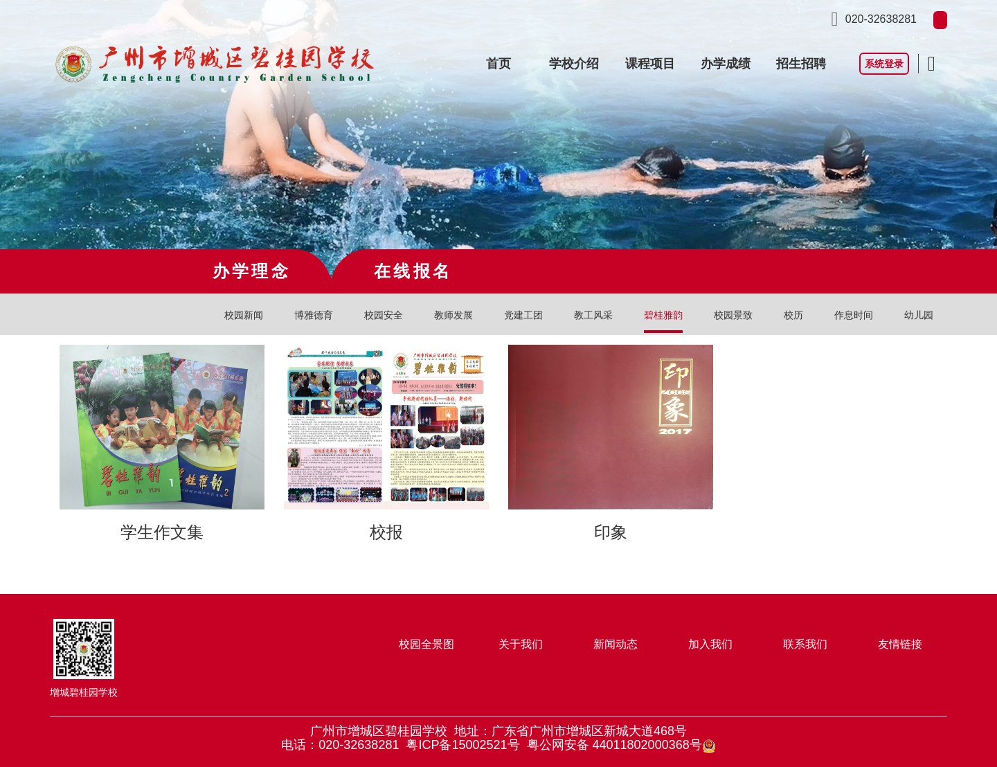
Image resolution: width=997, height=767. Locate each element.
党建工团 (523, 315)
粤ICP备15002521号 (462, 745)
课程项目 (650, 64)
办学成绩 (726, 64)
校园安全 (383, 315)
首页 (498, 64)
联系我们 (805, 644)
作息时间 (853, 315)
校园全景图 (426, 644)
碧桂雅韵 (663, 315)
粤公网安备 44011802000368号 (621, 745)
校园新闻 (243, 315)
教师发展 (453, 315)
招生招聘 (801, 64)
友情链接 (900, 644)
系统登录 (884, 63)
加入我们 (710, 644)
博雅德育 (313, 315)
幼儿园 (918, 315)
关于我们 (520, 644)
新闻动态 (615, 644)
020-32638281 (881, 19)
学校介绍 (574, 64)
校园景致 (733, 315)
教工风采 (593, 315)
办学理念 (252, 271)
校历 (793, 315)
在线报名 (413, 271)
